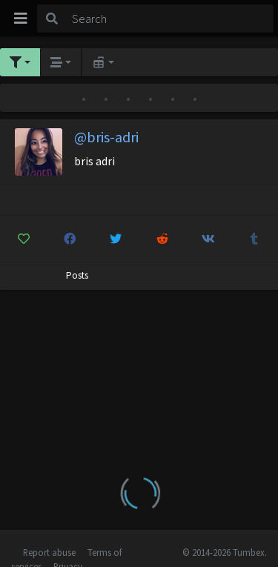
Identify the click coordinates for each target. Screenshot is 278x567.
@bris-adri (106, 136)
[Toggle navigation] (20, 18)
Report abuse (49, 552)
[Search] (170, 18)
